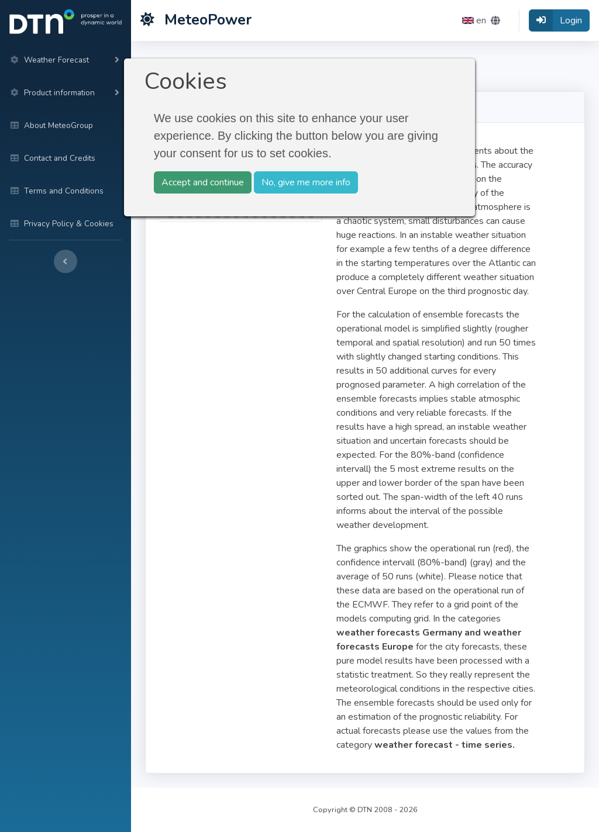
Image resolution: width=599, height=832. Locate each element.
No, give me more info (305, 182)
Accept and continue (202, 182)
